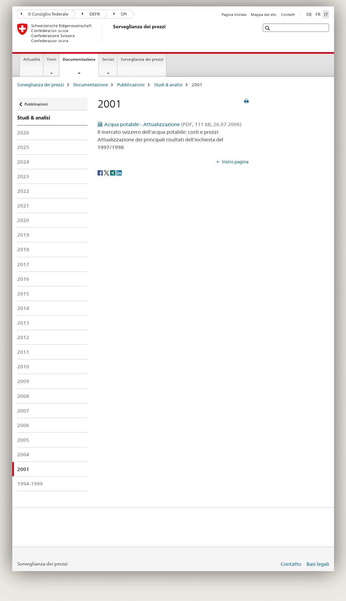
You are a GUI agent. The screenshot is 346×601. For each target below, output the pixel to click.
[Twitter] (107, 172)
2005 (23, 440)
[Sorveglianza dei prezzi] (111, 33)
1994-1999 (30, 484)
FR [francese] (317, 14)
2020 (23, 220)
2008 (23, 396)
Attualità (31, 59)
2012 (23, 337)
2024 (23, 162)
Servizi (108, 59)
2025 (23, 147)
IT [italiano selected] (326, 14)
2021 (23, 205)
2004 (23, 454)
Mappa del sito (263, 14)
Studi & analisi (168, 84)
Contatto (291, 564)
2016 (23, 279)
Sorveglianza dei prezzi (142, 59)
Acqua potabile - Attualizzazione (173, 124)
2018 (23, 249)
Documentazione (81, 61)
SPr (120, 14)
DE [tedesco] (309, 14)
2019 (23, 235)
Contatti (288, 14)
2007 (23, 411)
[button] (268, 28)
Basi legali (318, 564)
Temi (51, 59)
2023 (23, 176)
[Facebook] (101, 172)
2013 (23, 323)
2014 (23, 308)
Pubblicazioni (131, 84)
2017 (23, 264)
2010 (23, 366)
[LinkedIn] (119, 172)
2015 (23, 293)
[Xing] (113, 172)
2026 (23, 132)
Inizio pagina (234, 161)
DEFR (91, 14)
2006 (23, 425)
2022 (23, 191)
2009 (23, 381)
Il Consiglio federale (45, 14)
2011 (23, 352)
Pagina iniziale (234, 14)
